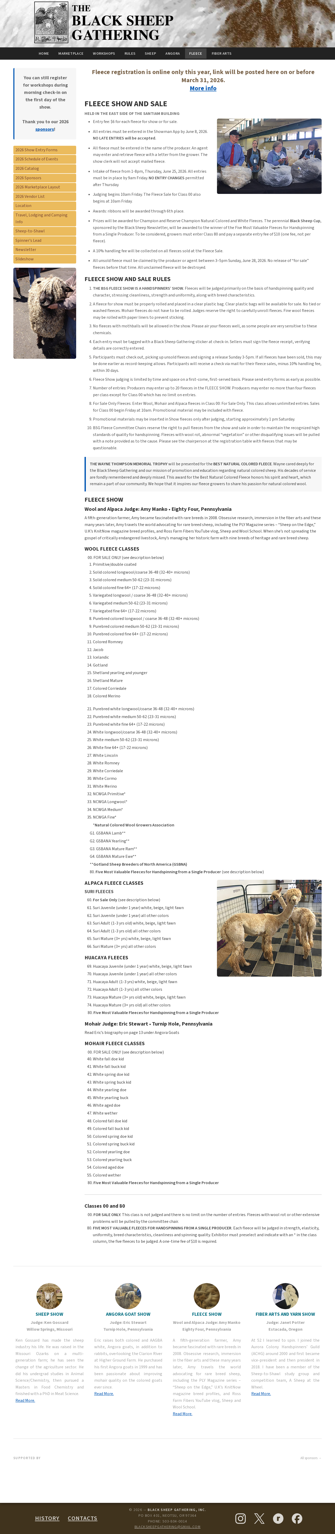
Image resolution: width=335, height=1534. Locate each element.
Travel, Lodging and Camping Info (41, 218)
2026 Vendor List (30, 196)
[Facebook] (297, 1518)
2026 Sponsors (28, 178)
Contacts (82, 1518)
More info (203, 88)
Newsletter (25, 250)
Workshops (104, 53)
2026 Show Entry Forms (36, 150)
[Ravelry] (278, 1518)
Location (23, 206)
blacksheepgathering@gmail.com (167, 1526)
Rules (130, 53)
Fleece (195, 53)
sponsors (44, 129)
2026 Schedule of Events (36, 159)
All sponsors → (311, 1458)
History (47, 1518)
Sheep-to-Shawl (30, 231)
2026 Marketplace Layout (37, 187)
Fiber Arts (222, 53)
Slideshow (24, 259)
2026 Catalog (27, 168)
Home (44, 53)
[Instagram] (240, 1518)
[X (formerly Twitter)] (259, 1518)
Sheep (150, 53)
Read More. (25, 1400)
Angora (172, 53)
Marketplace (70, 53)
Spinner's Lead (28, 240)
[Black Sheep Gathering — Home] (105, 43)
